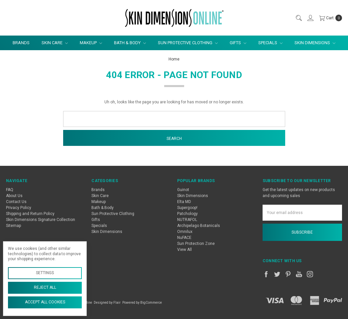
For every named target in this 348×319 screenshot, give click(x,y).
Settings (45, 272)
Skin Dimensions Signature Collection (40, 219)
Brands (21, 42)
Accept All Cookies (45, 302)
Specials (270, 42)
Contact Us (16, 201)
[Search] (298, 18)
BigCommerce (151, 302)
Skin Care (55, 42)
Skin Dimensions (314, 42)
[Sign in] (310, 18)
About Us (14, 195)
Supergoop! (187, 207)
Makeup (91, 42)
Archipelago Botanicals (198, 225)
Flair (117, 302)
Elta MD (184, 201)
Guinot (183, 189)
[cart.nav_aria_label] (329, 18)
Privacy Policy (18, 207)
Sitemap (13, 225)
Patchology (187, 213)
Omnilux (184, 231)
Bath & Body (130, 42)
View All (184, 249)
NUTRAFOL (187, 219)
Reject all (45, 287)
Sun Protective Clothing (188, 42)
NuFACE (184, 237)
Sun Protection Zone (196, 243)
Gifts (238, 42)
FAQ (9, 189)
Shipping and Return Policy (30, 213)
